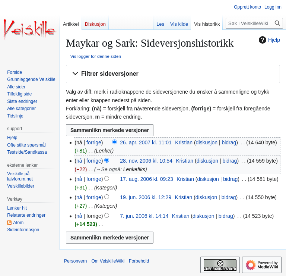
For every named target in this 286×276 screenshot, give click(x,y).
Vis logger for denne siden (95, 56)
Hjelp (268, 40)
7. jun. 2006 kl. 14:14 (144, 216)
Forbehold (139, 261)
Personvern (75, 261)
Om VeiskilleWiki (107, 261)
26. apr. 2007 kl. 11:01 (146, 142)
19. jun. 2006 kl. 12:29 (145, 197)
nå (79, 161)
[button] (173, 74)
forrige (93, 142)
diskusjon (206, 142)
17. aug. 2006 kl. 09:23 (146, 179)
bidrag (229, 142)
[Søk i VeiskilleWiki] (254, 23)
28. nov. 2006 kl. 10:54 (146, 161)
